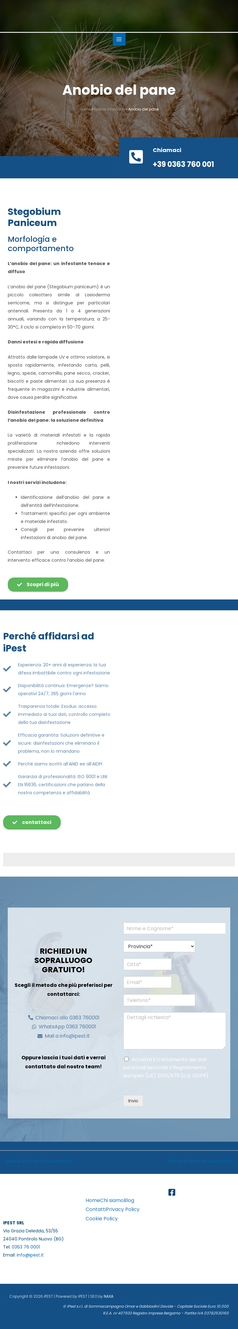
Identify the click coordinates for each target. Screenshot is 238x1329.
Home (85, 109)
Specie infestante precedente (36, 1161)
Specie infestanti (109, 109)
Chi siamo (112, 1200)
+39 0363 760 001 (183, 164)
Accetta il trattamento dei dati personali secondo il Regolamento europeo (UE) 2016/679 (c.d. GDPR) (166, 1067)
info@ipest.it (30, 1255)
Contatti (96, 1209)
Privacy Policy (122, 1209)
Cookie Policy (102, 1218)
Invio (133, 1101)
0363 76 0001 (26, 1247)
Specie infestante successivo (202, 1161)
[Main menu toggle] (119, 39)
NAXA (108, 1296)
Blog (129, 1200)
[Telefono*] (154, 1000)
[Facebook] (172, 1192)
